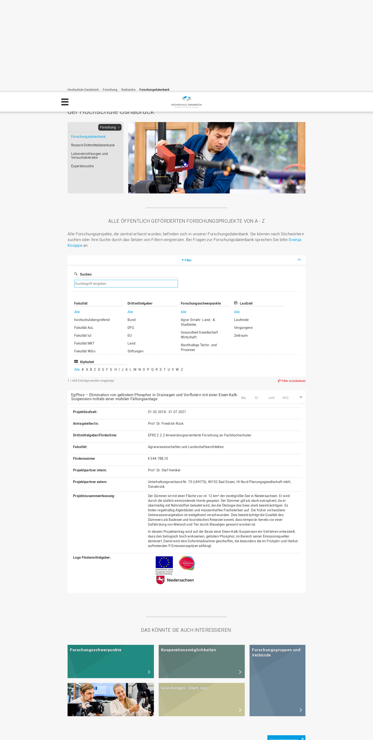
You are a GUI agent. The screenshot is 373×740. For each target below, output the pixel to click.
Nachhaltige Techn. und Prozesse (199, 255)
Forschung (108, 35)
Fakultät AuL (84, 235)
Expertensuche (82, 74)
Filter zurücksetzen (294, 289)
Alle (77, 219)
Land (131, 251)
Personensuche (154, 703)
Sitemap (148, 698)
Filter (188, 168)
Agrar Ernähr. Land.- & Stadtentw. (198, 230)
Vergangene (243, 235)
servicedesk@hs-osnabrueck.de (103, 713)
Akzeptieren (356, 729)
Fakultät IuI (83, 243)
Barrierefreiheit (153, 713)
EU (130, 243)
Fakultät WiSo (84, 259)
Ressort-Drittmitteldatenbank (93, 53)
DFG (131, 235)
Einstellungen (299, 729)
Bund (132, 227)
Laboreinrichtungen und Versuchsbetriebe (89, 63)
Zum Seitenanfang (283, 648)
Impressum (75, 732)
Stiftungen (135, 259)
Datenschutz (99, 732)
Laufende (241, 227)
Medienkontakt (153, 708)
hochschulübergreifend (92, 227)
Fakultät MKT (84, 251)
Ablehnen (328, 729)
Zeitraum (241, 243)
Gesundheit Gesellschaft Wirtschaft (199, 242)
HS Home (149, 693)
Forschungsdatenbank (88, 44)
